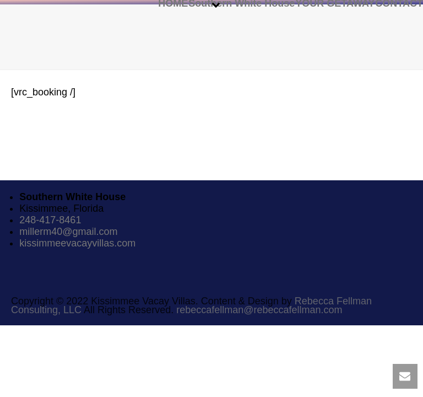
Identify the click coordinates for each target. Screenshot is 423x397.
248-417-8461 (50, 220)
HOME (173, 2)
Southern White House (241, 2)
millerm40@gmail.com (68, 231)
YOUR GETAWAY (335, 2)
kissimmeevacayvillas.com (77, 243)
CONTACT (399, 2)
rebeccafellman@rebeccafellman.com (259, 309)
